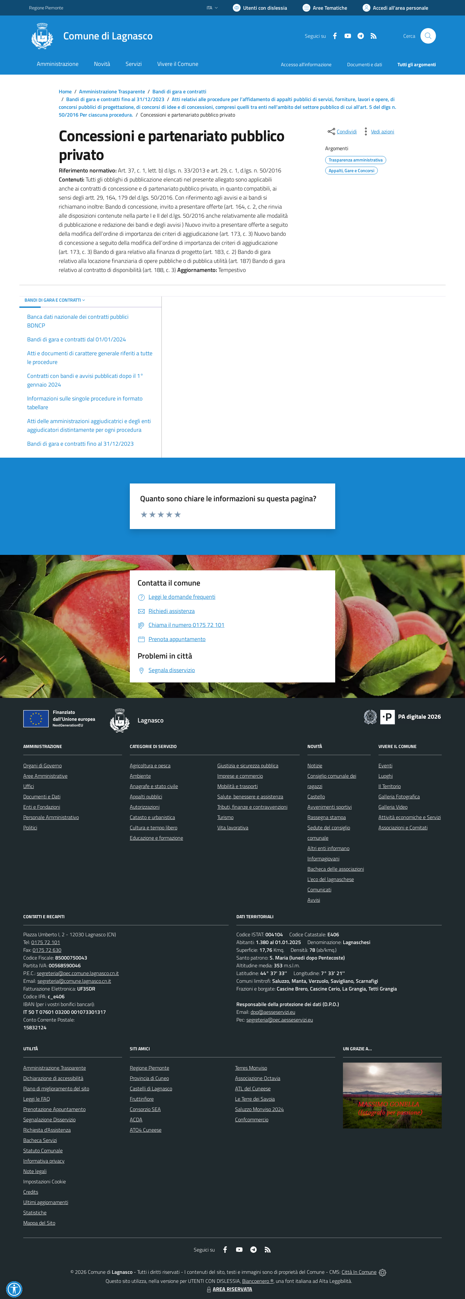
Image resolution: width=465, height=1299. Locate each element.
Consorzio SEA (145, 1109)
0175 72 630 (47, 950)
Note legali (34, 1171)
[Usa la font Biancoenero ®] (260, 8)
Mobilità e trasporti (237, 786)
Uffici (28, 786)
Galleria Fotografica (399, 796)
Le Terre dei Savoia (255, 1099)
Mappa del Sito (39, 1223)
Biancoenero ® (258, 1281)
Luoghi (385, 776)
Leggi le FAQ (36, 1099)
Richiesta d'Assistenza (47, 1130)
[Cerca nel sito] (428, 36)
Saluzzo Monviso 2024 (259, 1109)
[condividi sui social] (341, 131)
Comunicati (319, 889)
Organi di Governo (42, 765)
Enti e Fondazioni (41, 807)
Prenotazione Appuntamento (54, 1109)
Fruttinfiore (142, 1099)
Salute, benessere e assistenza (250, 796)
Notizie (314, 765)
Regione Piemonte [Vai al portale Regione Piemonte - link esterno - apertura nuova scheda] (46, 7)
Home (65, 91)
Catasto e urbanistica (152, 817)
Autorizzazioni (145, 807)
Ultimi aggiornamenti (45, 1202)
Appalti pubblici (146, 796)
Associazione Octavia (257, 1078)
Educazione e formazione (156, 838)
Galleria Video (393, 807)
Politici (30, 827)
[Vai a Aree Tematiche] (325, 8)
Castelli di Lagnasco (151, 1088)
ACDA (136, 1119)
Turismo (225, 817)
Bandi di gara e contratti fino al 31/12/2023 (115, 99)
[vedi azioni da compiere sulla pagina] (377, 131)
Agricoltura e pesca (150, 765)
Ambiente (140, 776)
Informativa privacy (44, 1161)
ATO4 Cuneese (145, 1130)
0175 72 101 (45, 942)
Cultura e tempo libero (153, 827)
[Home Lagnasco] (91, 36)
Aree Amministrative (45, 776)
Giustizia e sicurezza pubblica (247, 765)
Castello (316, 796)
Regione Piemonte (149, 1068)
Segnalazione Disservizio (49, 1119)
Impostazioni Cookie (44, 1181)
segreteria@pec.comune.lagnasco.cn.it (78, 973)
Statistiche (34, 1212)
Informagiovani (323, 858)
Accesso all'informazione (306, 64)
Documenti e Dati (41, 796)
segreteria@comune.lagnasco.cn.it (74, 981)
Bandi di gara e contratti (179, 91)
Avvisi (313, 900)
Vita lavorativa (232, 827)
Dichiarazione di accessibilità (53, 1078)
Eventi (385, 765)
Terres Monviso (251, 1068)
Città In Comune (359, 1272)
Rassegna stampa (326, 817)
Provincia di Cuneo (149, 1078)
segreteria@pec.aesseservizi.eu (279, 1020)
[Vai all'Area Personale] (395, 8)
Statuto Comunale (43, 1150)
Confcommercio (251, 1119)
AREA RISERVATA (228, 1289)
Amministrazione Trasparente (112, 91)
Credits (30, 1192)
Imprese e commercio (240, 776)
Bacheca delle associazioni (335, 869)
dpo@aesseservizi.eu (273, 1012)
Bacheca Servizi (40, 1140)
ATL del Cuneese (253, 1088)
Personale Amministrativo (51, 817)
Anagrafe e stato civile (154, 786)
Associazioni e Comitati (403, 827)
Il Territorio (389, 786)
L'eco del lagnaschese (330, 879)
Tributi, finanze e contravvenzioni (252, 807)
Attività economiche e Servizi (409, 817)
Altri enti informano (328, 848)
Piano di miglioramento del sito (56, 1088)
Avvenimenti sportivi (329, 807)
